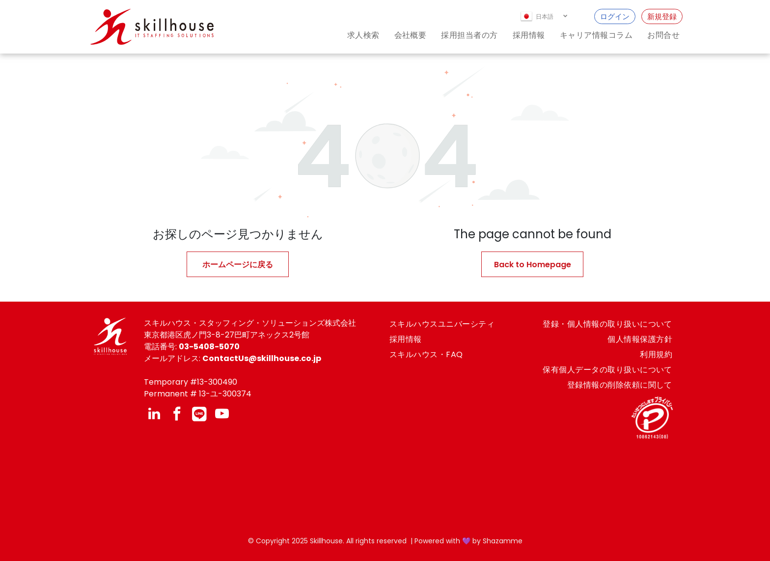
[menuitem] (356, 35)
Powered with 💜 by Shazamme (468, 541)
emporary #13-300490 (193, 382)
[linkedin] (154, 414)
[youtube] (222, 414)
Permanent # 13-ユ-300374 (197, 393)
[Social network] (199, 414)
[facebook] (176, 414)
